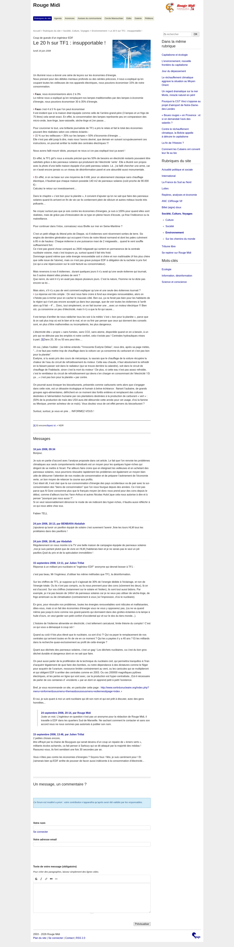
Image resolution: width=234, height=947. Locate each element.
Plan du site (39, 938)
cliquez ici (51, 425)
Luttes (165, 188)
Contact (69, 938)
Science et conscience (174, 282)
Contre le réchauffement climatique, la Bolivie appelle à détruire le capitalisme (177, 133)
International (169, 176)
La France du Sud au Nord (176, 182)
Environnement (99, 31)
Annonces (69, 18)
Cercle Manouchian (114, 18)
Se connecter (40, 831)
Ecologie (166, 269)
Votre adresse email (45, 839)
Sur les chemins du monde (180, 238)
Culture (170, 220)
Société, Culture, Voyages (76, 31)
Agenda (58, 18)
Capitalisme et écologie (175, 54)
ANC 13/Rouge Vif (172, 201)
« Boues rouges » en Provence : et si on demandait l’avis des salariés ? (181, 119)
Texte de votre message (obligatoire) (55, 866)
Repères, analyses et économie (179, 194)
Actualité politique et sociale (177, 169)
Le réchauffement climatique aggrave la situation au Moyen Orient (178, 81)
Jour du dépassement (174, 71)
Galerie (138, 18)
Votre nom (39, 823)
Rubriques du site (42, 18)
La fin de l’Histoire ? (173, 143)
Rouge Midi (46, 5)
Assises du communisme (89, 18)
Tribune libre (169, 246)
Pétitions (149, 18)
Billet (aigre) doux (171, 207)
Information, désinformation (177, 275)
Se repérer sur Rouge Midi (176, 252)
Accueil (36, 31)
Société (170, 226)
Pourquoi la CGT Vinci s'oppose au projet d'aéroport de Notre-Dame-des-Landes (181, 105)
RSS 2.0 (80, 938)
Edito (129, 18)
